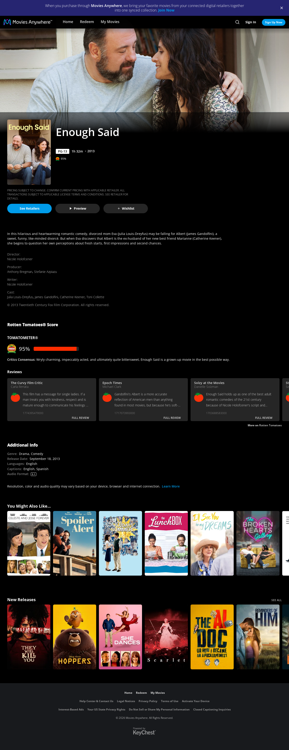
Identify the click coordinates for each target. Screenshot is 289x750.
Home (68, 21)
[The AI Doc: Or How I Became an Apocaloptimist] (212, 637)
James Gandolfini (46, 297)
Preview (77, 208)
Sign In (250, 22)
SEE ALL (276, 600)
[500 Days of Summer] (120, 543)
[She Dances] (120, 637)
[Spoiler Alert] (74, 543)
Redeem (87, 21)
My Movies (110, 21)
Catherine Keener (72, 297)
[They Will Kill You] (28, 637)
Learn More (171, 486)
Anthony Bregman (19, 272)
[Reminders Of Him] (258, 637)
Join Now (166, 10)
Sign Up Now (273, 22)
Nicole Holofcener (20, 259)
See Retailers (30, 208)
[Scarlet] (166, 637)
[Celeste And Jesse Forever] (28, 543)
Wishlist (125, 208)
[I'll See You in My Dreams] (212, 543)
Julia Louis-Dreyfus (20, 297)
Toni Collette (95, 297)
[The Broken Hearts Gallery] (258, 543)
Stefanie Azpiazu (45, 272)
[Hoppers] (74, 637)
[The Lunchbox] (166, 543)
